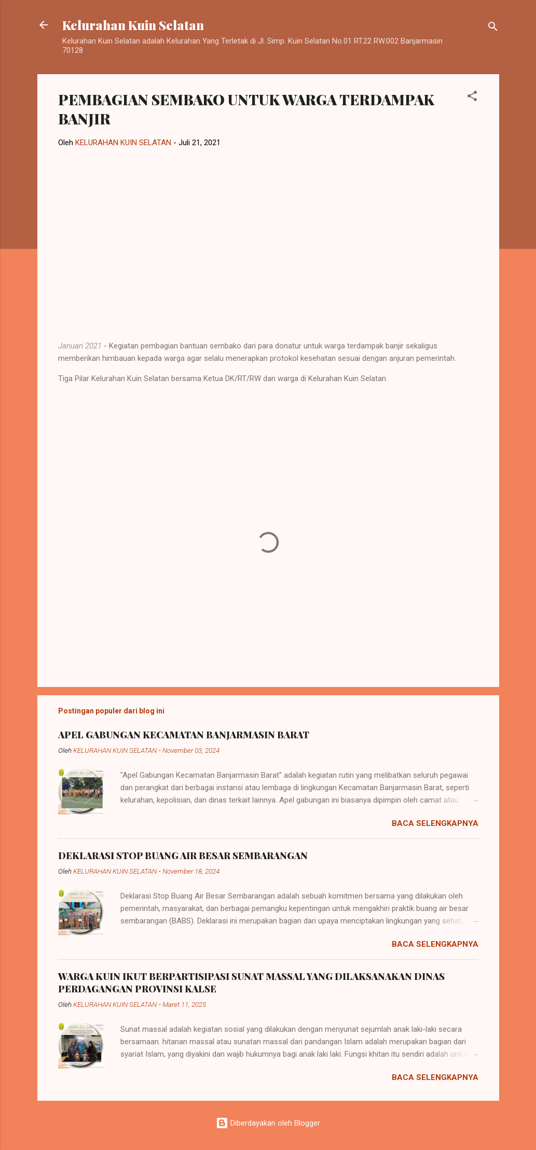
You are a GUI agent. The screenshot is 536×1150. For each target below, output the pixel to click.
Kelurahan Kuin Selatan (133, 25)
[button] (472, 98)
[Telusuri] (493, 28)
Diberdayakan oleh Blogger (268, 1123)
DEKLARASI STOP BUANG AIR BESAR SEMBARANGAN (183, 855)
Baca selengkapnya (435, 823)
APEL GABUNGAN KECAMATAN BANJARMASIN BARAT (183, 734)
